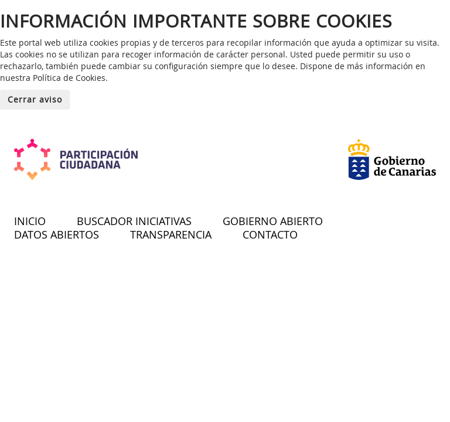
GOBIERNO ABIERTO (273, 221)
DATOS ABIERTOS (56, 234)
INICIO (30, 221)
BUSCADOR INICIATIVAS (134, 221)
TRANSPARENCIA (171, 234)
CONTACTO (270, 234)
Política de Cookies (69, 77)
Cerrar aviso (35, 99)
